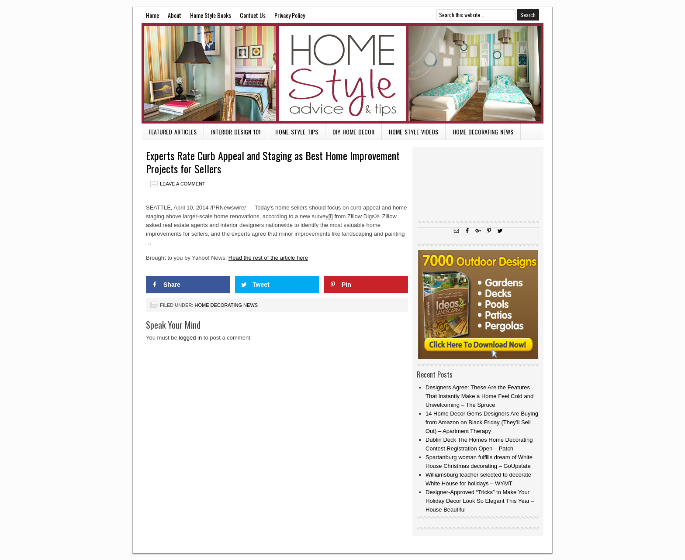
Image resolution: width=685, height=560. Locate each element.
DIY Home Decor (353, 131)
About (174, 15)
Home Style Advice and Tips (342, 73)
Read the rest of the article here (268, 257)
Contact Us (253, 15)
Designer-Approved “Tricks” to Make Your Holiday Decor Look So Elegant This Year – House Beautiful (480, 501)
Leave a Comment (182, 183)
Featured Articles (173, 131)
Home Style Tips (296, 131)
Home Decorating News (483, 131)
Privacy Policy (289, 15)
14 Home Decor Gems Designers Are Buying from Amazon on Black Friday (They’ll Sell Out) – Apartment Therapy (482, 422)
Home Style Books (210, 15)
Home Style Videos (413, 131)
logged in (190, 337)
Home (152, 15)
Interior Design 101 (236, 131)
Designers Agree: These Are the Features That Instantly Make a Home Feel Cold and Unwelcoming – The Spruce (479, 396)
